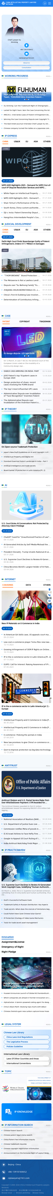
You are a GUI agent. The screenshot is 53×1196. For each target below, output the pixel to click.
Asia (36, 141)
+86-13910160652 (26, 47)
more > (49, 76)
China (5, 141)
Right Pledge (9, 952)
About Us (26, 63)
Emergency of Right (12, 947)
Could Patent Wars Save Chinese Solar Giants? (22, 913)
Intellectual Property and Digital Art (18, 457)
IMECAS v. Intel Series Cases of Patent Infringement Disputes (27, 115)
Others (47, 141)
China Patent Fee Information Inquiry (19, 1139)
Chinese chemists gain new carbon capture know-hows (26, 1011)
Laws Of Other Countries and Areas (22, 1058)
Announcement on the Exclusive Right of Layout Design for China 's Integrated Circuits (27, 1153)
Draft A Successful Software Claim (18, 900)
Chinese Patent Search (13, 1130)
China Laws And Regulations (19, 1037)
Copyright (24, 321)
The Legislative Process (17, 1042)
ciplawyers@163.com (26, 55)
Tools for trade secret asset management (21, 922)
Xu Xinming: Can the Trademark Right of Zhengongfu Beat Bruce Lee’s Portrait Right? (27, 106)
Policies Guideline (14, 1046)
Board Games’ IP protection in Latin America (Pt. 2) (24, 470)
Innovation (8, 937)
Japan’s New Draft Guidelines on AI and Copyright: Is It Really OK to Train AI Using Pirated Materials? (27, 452)
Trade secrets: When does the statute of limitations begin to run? (27, 909)
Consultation (26, 68)
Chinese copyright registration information (21, 1148)
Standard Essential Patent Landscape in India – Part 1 (26, 461)
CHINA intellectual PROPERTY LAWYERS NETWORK (19, 3)
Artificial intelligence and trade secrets (20, 466)
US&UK (17, 141)
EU (27, 141)
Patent (6, 321)
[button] (24, 99)
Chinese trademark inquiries (15, 1144)
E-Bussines (7, 585)
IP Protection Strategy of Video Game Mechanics (23, 918)
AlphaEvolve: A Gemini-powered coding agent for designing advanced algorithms (27, 1002)
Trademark (45, 321)
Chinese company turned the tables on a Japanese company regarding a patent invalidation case (27, 128)
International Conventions (18, 1063)
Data (28, 585)
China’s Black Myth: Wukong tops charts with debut (25, 1007)
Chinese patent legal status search (18, 1135)
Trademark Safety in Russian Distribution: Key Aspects (26, 904)
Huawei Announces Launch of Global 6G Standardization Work (27, 993)
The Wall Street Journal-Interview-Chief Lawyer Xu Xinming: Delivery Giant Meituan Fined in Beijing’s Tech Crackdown (27, 124)
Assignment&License (13, 942)
